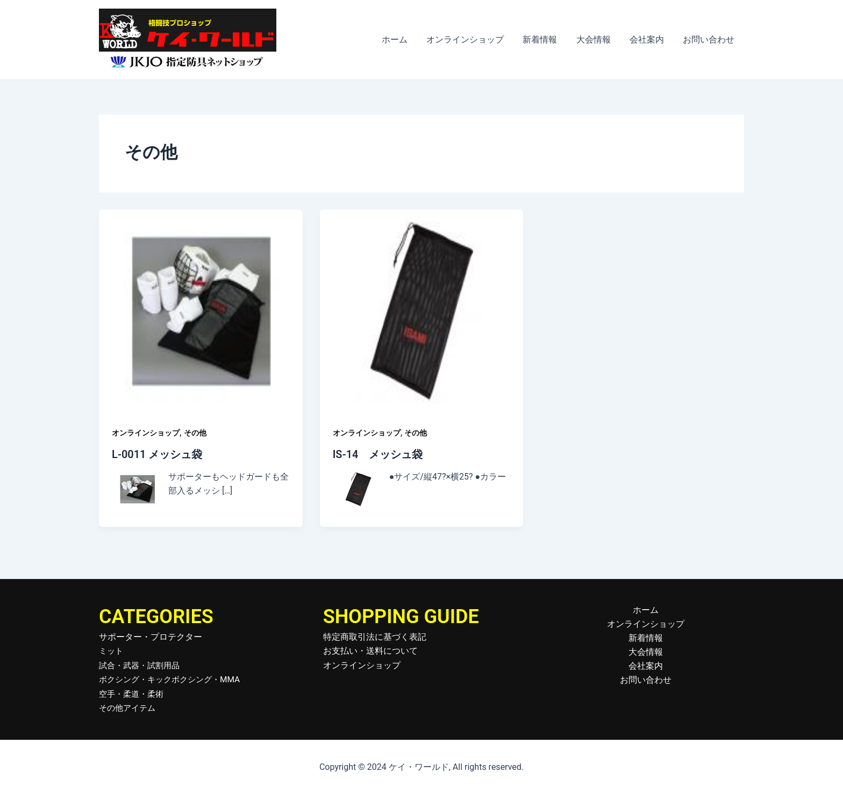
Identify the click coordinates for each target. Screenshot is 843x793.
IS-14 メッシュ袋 (378, 454)
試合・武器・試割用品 (142, 665)
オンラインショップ (473, 39)
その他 (195, 432)
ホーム (404, 39)
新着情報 (546, 39)
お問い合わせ (709, 39)
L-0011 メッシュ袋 (157, 454)
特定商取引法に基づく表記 (374, 636)
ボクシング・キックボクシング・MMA (174, 679)
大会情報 (598, 39)
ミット (112, 650)
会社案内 (649, 39)
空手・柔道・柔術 (133, 693)
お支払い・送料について (370, 650)
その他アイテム (129, 707)
